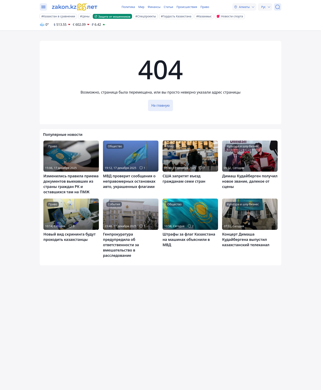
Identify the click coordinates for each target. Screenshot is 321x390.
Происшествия (186, 7)
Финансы (154, 7)
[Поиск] (277, 7)
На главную (160, 105)
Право (204, 7)
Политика (128, 7)
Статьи (168, 7)
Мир (141, 7)
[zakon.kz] (75, 7)
